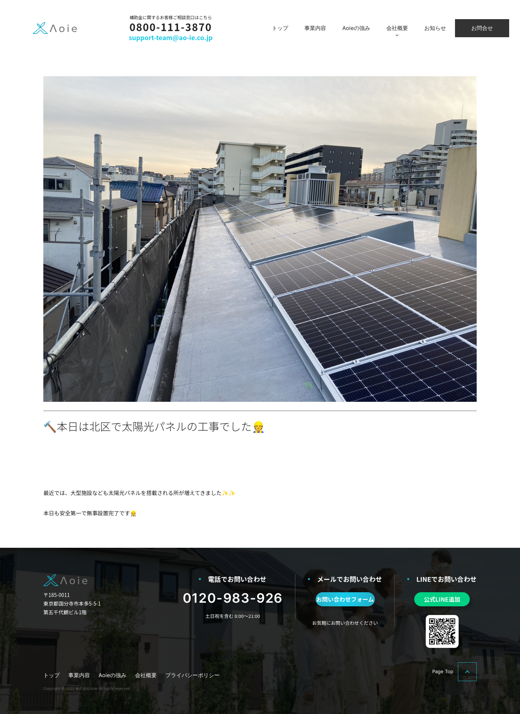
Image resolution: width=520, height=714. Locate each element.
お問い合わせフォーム (345, 599)
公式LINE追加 (442, 599)
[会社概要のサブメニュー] (397, 34)
